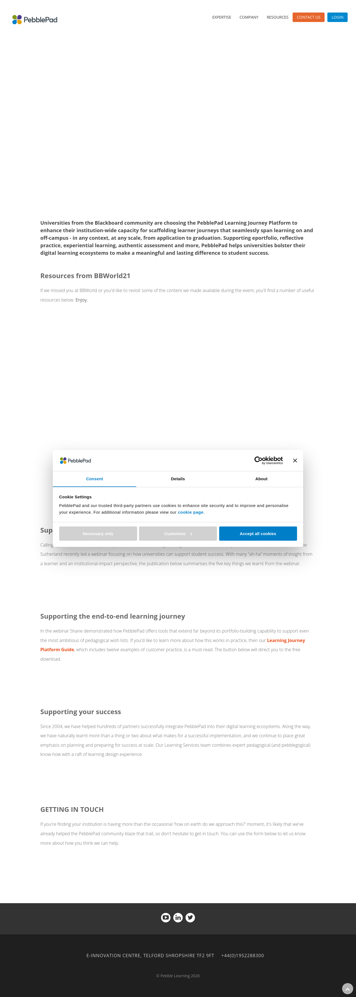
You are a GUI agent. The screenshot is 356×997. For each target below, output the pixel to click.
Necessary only (98, 533)
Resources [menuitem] (277, 17)
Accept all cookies (258, 533)
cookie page (190, 512)
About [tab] (261, 478)
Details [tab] (178, 478)
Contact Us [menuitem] (308, 17)
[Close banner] (295, 460)
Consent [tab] (94, 478)
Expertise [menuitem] (221, 17)
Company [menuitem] (248, 17)
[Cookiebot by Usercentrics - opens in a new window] (258, 460)
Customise (178, 533)
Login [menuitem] (337, 17)
